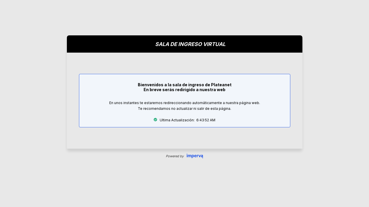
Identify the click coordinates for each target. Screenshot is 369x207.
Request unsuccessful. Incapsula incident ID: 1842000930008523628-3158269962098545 (184, 103)
